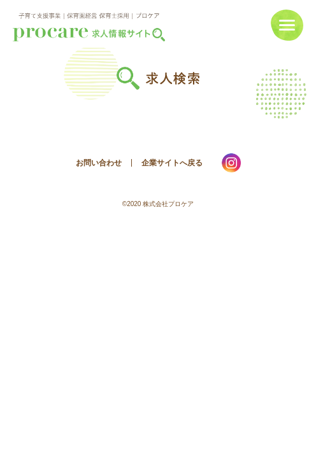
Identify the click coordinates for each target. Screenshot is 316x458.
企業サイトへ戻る (172, 163)
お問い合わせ (99, 163)
